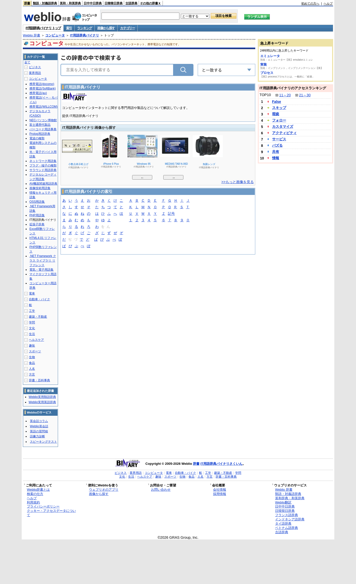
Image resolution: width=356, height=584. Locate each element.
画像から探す (106, 28)
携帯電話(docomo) (41, 84)
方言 (32, 374)
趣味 (32, 345)
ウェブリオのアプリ (103, 489)
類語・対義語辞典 (45, 3)
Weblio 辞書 (31, 35)
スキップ (279, 108)
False (276, 102)
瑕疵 (275, 114)
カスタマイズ (282, 126)
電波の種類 (36, 138)
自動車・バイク (39, 299)
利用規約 (33, 502)
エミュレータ (270, 56)
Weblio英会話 (39, 426)
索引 (69, 28)
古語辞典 (131, 3)
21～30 (305, 95)
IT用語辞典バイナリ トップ (43, 28)
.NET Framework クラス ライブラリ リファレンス (42, 260)
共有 (275, 152)
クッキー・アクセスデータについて (51, 513)
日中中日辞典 (93, 3)
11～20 (285, 95)
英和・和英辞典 (70, 3)
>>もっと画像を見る (237, 182)
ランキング (84, 28)
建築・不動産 (38, 316)
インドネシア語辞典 (289, 519)
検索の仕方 (35, 494)
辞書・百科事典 (39, 380)
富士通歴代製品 (39, 125)
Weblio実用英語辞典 (42, 402)
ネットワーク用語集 (43, 161)
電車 (32, 293)
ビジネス (35, 67)
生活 (32, 334)
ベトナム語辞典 (286, 528)
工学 (32, 311)
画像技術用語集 (39, 188)
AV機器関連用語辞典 (43, 183)
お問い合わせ (161, 489)
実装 (263, 64)
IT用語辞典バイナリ (84, 35)
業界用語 (35, 73)
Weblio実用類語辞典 (42, 397)
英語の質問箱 (39, 431)
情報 (275, 158)
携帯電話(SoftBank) (42, 88)
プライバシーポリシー (43, 506)
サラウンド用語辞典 (43, 170)
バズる (277, 145)
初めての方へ (310, 3)
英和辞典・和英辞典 (289, 498)
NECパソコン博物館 (43, 120)
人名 (32, 368)
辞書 (27, 3)
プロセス (266, 73)
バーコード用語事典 (43, 129)
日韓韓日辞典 (114, 3)
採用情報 (219, 494)
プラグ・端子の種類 (43, 165)
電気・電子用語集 (41, 269)
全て (27, 62)
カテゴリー (127, 28)
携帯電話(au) (38, 93)
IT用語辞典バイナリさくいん (221, 464)
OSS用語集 (37, 201)
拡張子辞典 (36, 224)
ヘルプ (328, 3)
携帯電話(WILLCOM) (43, 106)
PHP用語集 (37, 215)
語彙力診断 (37, 436)
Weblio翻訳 (283, 502)
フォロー (279, 120)
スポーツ (35, 351)
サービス (279, 139)
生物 (32, 357)
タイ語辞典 (283, 523)
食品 (32, 363)
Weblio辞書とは (38, 489)
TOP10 (265, 95)
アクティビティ (284, 133)
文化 (32, 328)
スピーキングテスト (43, 441)
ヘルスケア (36, 340)
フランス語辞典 (286, 515)
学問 (32, 322)
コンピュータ (55, 35)
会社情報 (219, 489)
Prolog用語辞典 (39, 134)
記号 (171, 214)
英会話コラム (39, 421)
